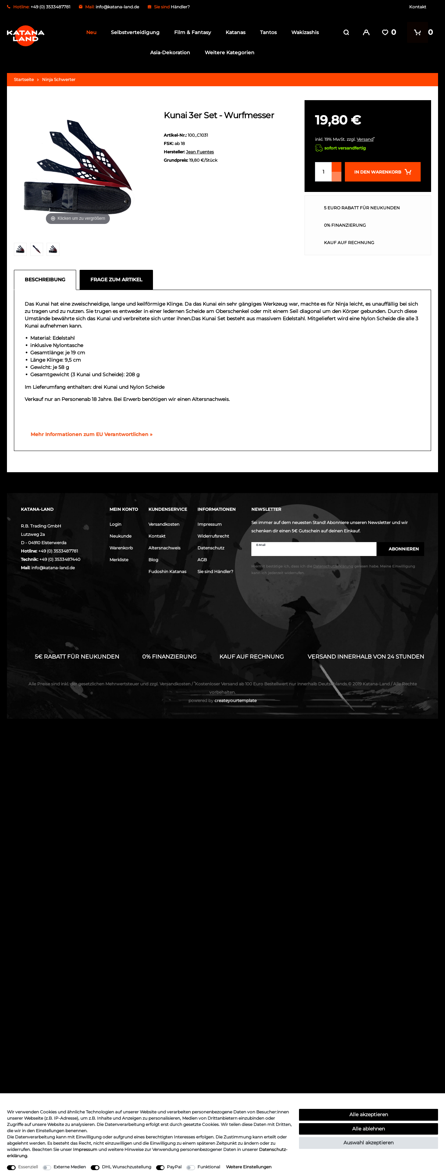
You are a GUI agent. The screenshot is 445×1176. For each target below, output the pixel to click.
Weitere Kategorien (228, 52)
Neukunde (120, 536)
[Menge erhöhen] (336, 167)
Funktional (208, 1166)
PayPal (174, 1166)
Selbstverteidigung (133, 32)
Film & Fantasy (190, 32)
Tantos (266, 32)
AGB (202, 559)
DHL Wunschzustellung (126, 1166)
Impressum (209, 524)
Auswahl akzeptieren (368, 1142)
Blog (153, 559)
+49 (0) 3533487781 (58, 551)
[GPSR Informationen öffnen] (89, 434)
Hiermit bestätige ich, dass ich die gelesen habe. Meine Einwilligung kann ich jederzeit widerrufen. (333, 569)
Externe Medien (70, 1166)
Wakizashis (303, 32)
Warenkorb (121, 547)
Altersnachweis (164, 547)
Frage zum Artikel (116, 279)
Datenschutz (210, 547)
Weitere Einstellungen (249, 1166)
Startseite (24, 79)
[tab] (47, 279)
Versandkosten (163, 524)
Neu (89, 32)
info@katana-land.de (117, 6)
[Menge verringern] (336, 177)
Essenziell (28, 1166)
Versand (365, 139)
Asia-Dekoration (168, 52)
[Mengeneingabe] (323, 172)
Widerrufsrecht (213, 536)
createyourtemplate (222, 700)
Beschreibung (45, 279)
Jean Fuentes (200, 151)
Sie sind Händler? (215, 571)
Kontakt (417, 6)
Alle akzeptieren (368, 1114)
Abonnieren (400, 548)
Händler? (180, 6)
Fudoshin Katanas (167, 571)
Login (115, 524)
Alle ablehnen (368, 1129)
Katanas (233, 32)
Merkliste (119, 559)
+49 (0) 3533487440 (59, 559)
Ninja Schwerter (58, 79)
